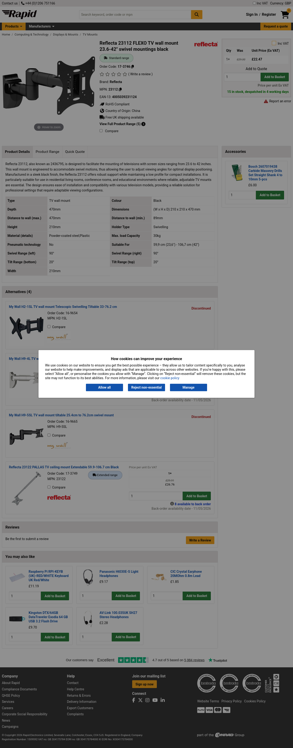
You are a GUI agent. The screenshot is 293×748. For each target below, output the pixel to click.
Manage (189, 387)
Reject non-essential (146, 387)
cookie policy (169, 378)
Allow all (104, 387)
